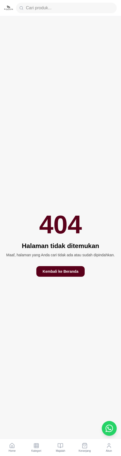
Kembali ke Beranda (61, 271)
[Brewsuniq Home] (8, 8)
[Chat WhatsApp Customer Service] (109, 428)
